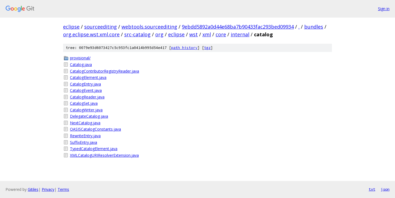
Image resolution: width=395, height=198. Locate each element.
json (385, 189)
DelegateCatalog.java (89, 116)
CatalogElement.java (88, 77)
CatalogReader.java (87, 97)
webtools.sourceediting (149, 26)
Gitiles (33, 189)
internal (240, 34)
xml (206, 34)
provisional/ (80, 58)
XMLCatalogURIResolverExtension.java (104, 155)
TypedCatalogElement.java (93, 148)
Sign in (384, 8)
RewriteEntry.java (85, 135)
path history (184, 47)
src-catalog (137, 34)
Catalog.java (81, 64)
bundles (313, 26)
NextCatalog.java (85, 122)
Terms (63, 189)
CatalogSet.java (84, 103)
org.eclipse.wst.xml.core (91, 34)
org (159, 34)
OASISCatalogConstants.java (95, 129)
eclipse (71, 26)
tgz (207, 47)
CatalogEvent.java (86, 90)
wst (193, 34)
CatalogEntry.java (85, 84)
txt (372, 189)
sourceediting (100, 26)
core (221, 34)
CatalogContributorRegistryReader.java (104, 71)
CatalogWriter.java (86, 109)
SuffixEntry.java (83, 142)
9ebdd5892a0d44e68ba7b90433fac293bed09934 (238, 26)
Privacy (48, 189)
